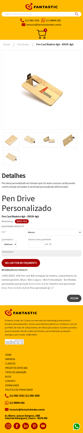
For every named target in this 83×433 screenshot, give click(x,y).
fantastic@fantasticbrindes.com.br (27, 409)
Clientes (10, 363)
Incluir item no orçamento (21, 262)
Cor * (4, 231)
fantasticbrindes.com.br (44, 24)
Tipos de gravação (15, 372)
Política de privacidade (19, 389)
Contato (10, 381)
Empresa (10, 359)
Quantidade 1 (7, 239)
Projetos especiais (16, 367)
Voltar (74, 298)
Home (8, 354)
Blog (8, 376)
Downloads (12, 385)
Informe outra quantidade (39, 239)
